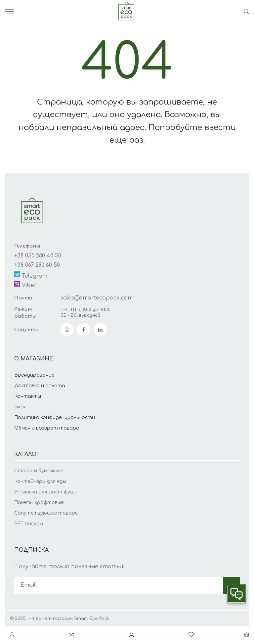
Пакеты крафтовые (39, 502)
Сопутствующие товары (46, 513)
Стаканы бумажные (38, 470)
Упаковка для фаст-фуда (45, 491)
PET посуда (28, 523)
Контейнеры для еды (40, 481)
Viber (25, 284)
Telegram (30, 275)
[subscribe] (118, 585)
